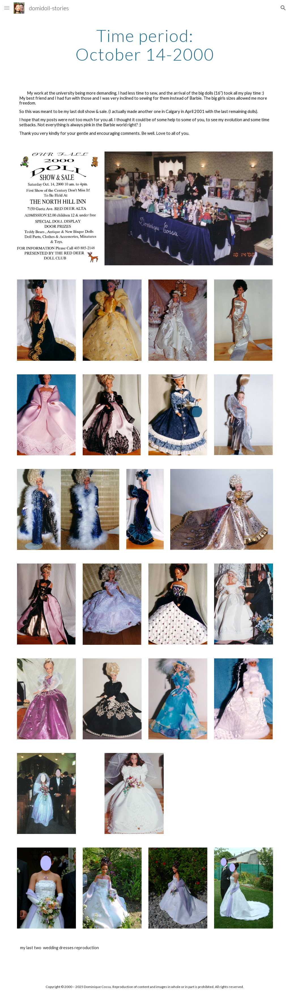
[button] (7, 8)
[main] (145, 45)
